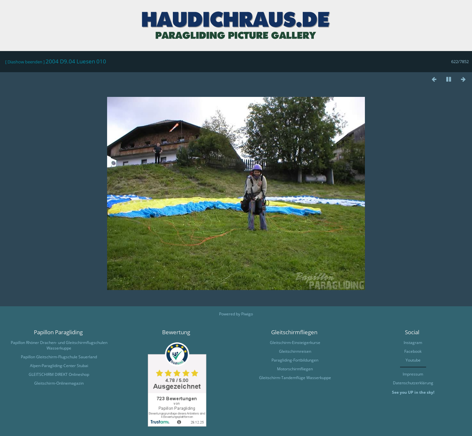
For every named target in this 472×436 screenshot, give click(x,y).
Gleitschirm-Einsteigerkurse (295, 342)
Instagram (413, 342)
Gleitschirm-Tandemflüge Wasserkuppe (295, 377)
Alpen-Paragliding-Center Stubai (59, 365)
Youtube (413, 360)
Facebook (413, 351)
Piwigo (247, 314)
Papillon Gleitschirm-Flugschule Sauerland (59, 357)
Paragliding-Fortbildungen (294, 360)
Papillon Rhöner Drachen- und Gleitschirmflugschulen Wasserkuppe (59, 345)
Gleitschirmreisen (295, 351)
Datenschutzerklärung (413, 383)
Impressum (413, 374)
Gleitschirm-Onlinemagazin (59, 383)
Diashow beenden (24, 62)
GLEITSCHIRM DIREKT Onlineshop (59, 374)
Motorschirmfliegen (295, 369)
